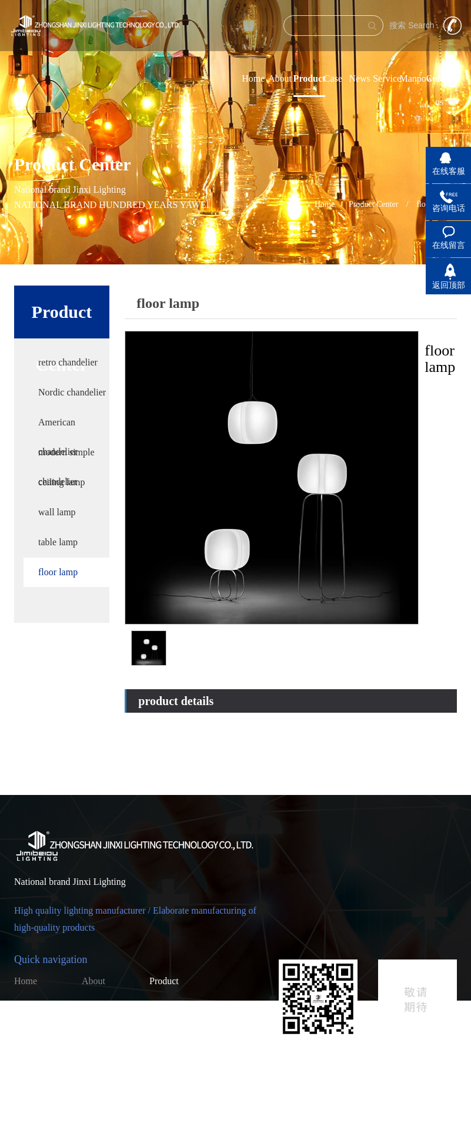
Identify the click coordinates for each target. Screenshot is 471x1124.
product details (175, 700)
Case (333, 78)
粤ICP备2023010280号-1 (247, 1106)
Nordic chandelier (72, 392)
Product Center (373, 204)
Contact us (102, 1034)
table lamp (58, 542)
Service (387, 78)
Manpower (419, 78)
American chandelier (58, 427)
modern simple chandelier (66, 457)
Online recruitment (36, 1036)
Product (309, 78)
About (280, 78)
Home (253, 78)
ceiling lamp (61, 482)
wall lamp (57, 512)
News (359, 78)
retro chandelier (68, 362)
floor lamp (58, 572)
